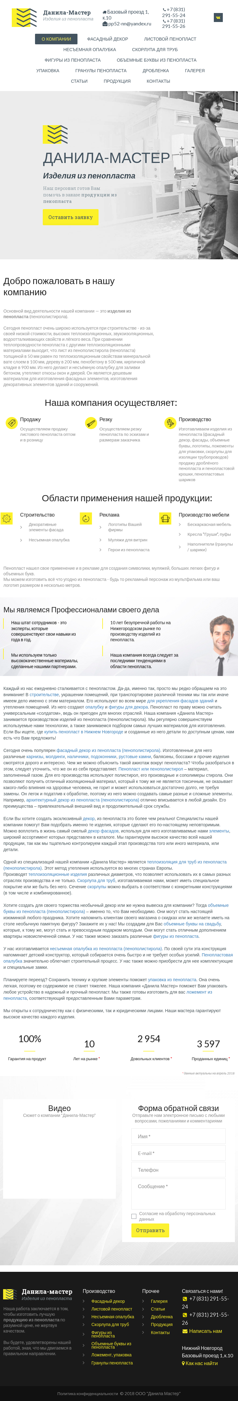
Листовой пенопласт (111, 1308)
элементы (219, 837)
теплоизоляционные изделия (58, 880)
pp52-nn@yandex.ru (129, 24)
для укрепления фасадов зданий (180, 707)
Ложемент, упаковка (111, 1354)
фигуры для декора (128, 713)
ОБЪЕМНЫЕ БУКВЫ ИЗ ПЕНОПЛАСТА (156, 61)
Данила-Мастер (67, 11)
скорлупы (96, 893)
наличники (77, 763)
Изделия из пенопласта (57, 18)
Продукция (162, 1324)
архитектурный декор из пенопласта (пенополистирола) (82, 806)
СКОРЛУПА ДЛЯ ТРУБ (155, 50)
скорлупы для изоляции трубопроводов (202, 461)
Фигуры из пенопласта (103, 1334)
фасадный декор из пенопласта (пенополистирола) (109, 756)
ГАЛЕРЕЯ (195, 71)
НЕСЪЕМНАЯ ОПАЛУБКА (89, 50)
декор (89, 825)
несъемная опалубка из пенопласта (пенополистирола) (106, 955)
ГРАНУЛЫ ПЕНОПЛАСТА (100, 71)
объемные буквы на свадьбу (192, 930)
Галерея (159, 1301)
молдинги (55, 763)
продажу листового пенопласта (44, 433)
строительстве (44, 701)
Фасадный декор (108, 1301)
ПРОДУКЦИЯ (117, 82)
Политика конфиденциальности (88, 1393)
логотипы (202, 446)
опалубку (94, 713)
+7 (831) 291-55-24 (173, 12)
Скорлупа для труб (96, 887)
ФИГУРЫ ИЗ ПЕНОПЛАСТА (73, 61)
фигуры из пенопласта (176, 942)
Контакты (160, 1332)
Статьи (158, 1308)
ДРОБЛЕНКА (156, 71)
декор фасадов (103, 837)
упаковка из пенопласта (172, 986)
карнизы (34, 763)
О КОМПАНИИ (56, 40)
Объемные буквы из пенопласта (111, 1345)
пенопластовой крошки (202, 482)
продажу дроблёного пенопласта (199, 473)
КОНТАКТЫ (158, 82)
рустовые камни (135, 763)
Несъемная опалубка (112, 1316)
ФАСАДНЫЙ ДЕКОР (107, 40)
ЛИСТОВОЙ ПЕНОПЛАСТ (170, 40)
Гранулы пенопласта (112, 1362)
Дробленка (162, 1316)
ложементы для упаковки (204, 452)
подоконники (103, 763)
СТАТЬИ (79, 82)
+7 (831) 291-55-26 (210, 1306)
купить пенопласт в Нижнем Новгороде (83, 738)
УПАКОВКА (47, 71)
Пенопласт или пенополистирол (150, 775)
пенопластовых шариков (203, 488)
